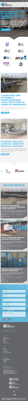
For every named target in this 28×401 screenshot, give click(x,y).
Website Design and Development (9, 398)
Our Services (5, 29)
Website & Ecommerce (7, 399)
